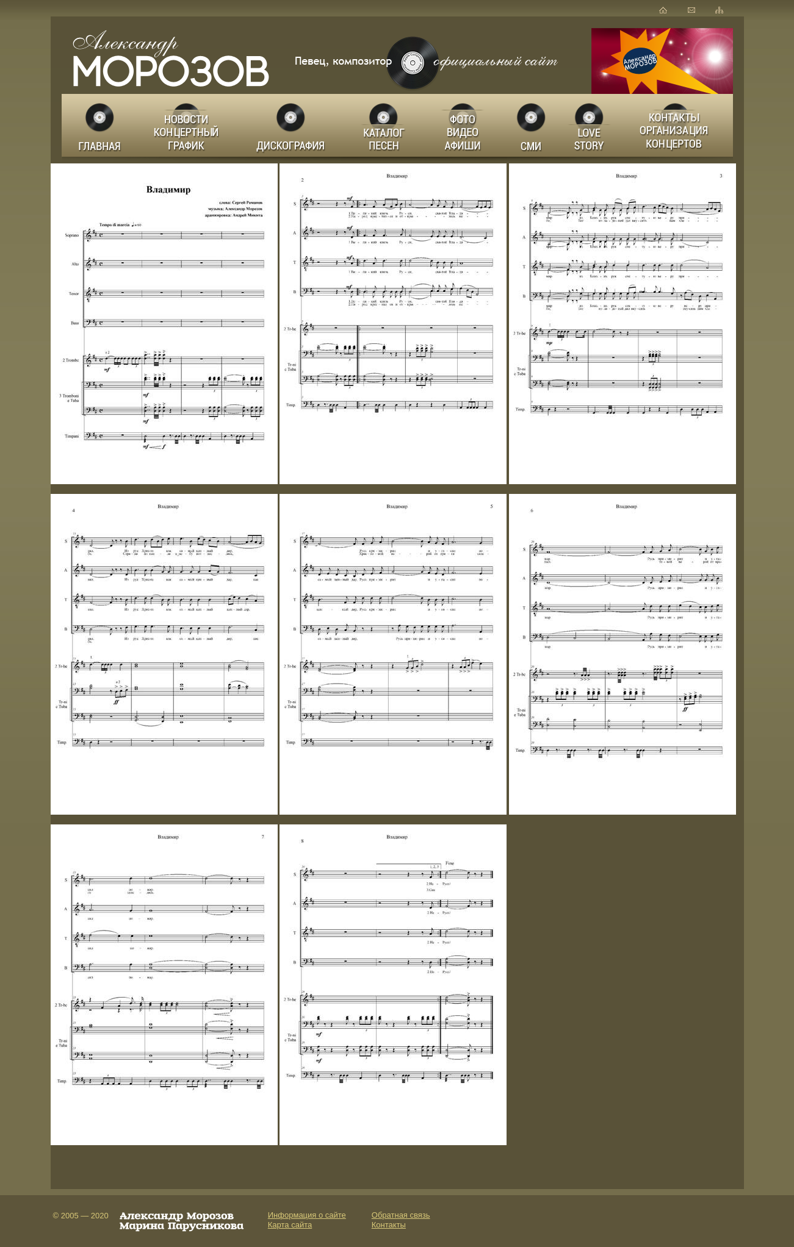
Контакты (389, 1224)
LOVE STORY (590, 125)
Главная (100, 125)
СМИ (531, 125)
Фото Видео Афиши (463, 125)
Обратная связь (401, 1215)
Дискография (292, 125)
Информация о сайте (307, 1215)
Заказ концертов (677, 125)
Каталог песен (383, 125)
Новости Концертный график (189, 125)
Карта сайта (290, 1224)
